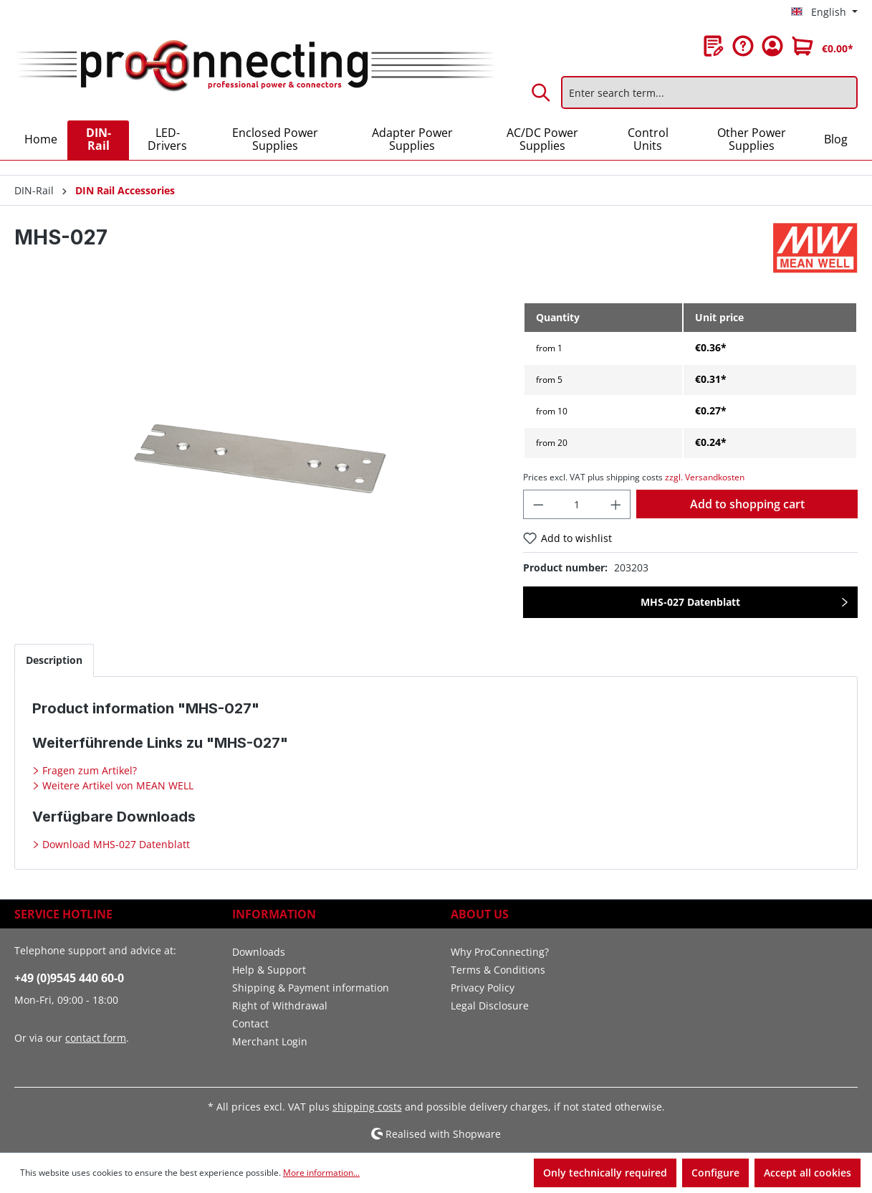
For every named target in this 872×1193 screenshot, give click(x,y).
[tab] (54, 660)
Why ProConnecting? (500, 952)
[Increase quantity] (616, 504)
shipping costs (367, 1106)
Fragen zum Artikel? (88, 770)
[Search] (541, 92)
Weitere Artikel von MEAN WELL (116, 785)
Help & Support (269, 969)
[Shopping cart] (822, 46)
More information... (321, 1172)
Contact (250, 1023)
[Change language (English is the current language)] (824, 12)
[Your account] (772, 46)
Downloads (258, 952)
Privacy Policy (482, 987)
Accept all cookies (807, 1172)
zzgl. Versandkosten (704, 477)
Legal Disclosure (490, 1005)
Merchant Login (269, 1041)
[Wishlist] (714, 46)
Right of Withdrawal (279, 1005)
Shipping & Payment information (310, 987)
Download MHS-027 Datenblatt (114, 844)
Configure (715, 1172)
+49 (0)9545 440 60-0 (69, 978)
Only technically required (605, 1172)
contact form (95, 1038)
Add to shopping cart (747, 504)
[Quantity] (576, 504)
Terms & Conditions (498, 969)
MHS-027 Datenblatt (690, 602)
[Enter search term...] (709, 92)
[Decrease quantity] (538, 504)
